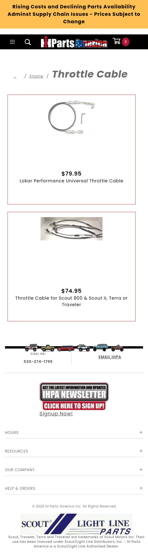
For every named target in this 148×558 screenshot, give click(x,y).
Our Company (20, 469)
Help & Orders (20, 488)
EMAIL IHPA (109, 356)
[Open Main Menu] (12, 42)
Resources (16, 451)
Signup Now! (74, 399)
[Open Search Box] (28, 42)
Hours (12, 432)
